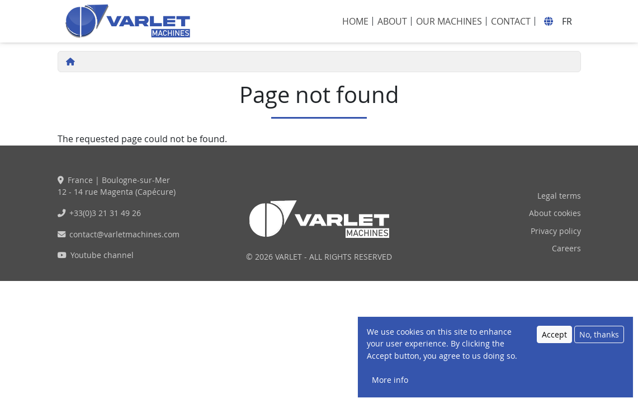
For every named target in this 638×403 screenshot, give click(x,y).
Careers (566, 248)
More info (390, 386)
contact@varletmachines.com (124, 234)
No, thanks (599, 340)
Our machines (449, 21)
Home (355, 21)
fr (567, 21)
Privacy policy (556, 231)
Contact (511, 21)
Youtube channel (102, 255)
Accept (554, 340)
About (392, 21)
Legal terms (559, 195)
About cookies (555, 213)
